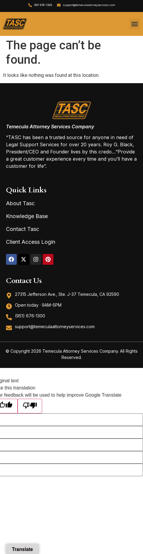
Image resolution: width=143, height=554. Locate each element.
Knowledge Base (27, 216)
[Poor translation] (30, 406)
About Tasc (20, 203)
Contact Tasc (22, 229)
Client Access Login (30, 242)
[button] (134, 24)
